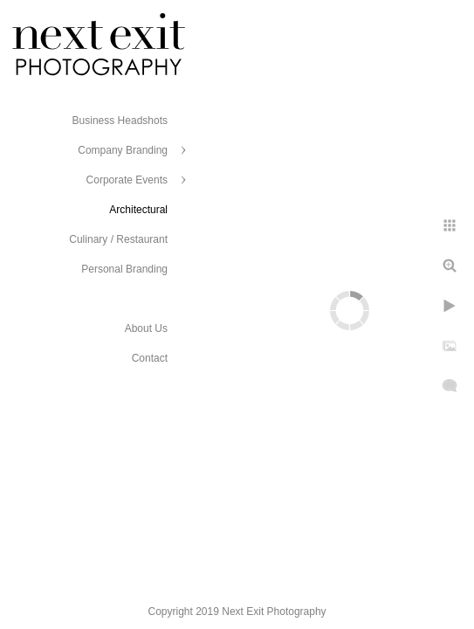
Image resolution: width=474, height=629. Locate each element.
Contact (150, 358)
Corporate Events (127, 180)
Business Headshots (120, 120)
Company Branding (123, 150)
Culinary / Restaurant (118, 239)
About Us (146, 328)
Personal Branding (124, 269)
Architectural (138, 210)
